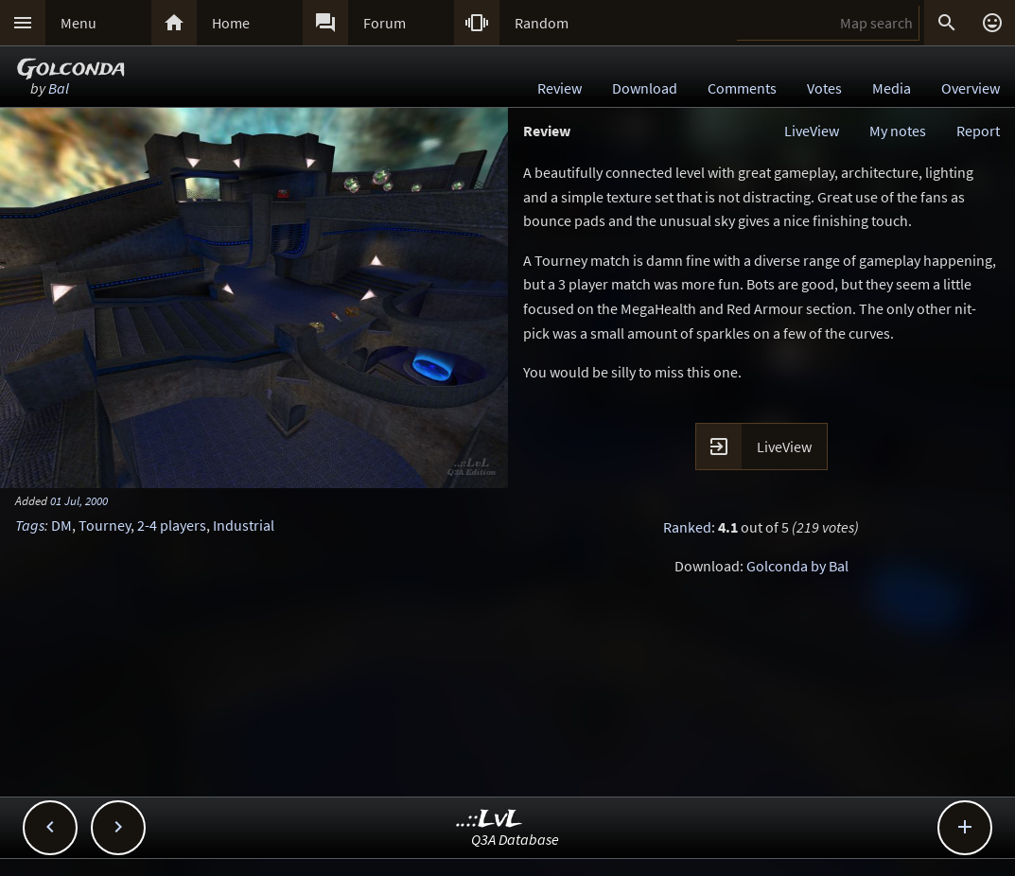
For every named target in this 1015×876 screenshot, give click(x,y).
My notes (897, 130)
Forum (384, 22)
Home (231, 22)
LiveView (811, 130)
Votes (824, 88)
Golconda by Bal (797, 565)
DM (61, 525)
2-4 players (171, 525)
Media (891, 88)
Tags (29, 525)
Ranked (687, 526)
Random (542, 22)
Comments (742, 88)
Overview (970, 88)
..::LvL (489, 819)
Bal (58, 88)
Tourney (105, 525)
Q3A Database (515, 839)
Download (644, 88)
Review (559, 88)
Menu (78, 22)
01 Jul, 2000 (79, 500)
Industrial (243, 525)
